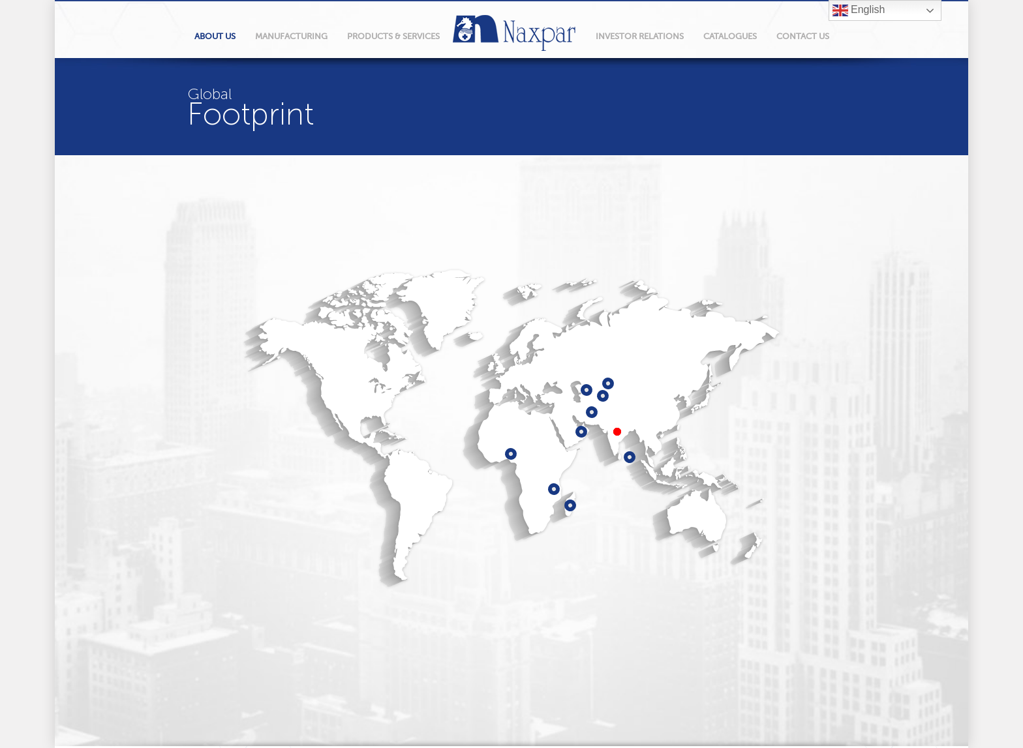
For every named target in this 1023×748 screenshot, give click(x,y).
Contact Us (802, 36)
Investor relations (640, 36)
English (858, 10)
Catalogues (730, 36)
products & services (393, 36)
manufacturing (291, 36)
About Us (215, 36)
